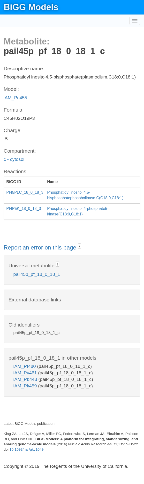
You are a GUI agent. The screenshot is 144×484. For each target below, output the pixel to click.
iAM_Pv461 (25, 372)
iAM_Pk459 (25, 385)
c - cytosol (14, 159)
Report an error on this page (41, 247)
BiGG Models (31, 7)
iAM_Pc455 (15, 97)
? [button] (79, 246)
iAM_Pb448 (25, 379)
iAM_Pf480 (25, 366)
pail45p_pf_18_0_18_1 (36, 274)
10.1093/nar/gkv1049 (26, 449)
